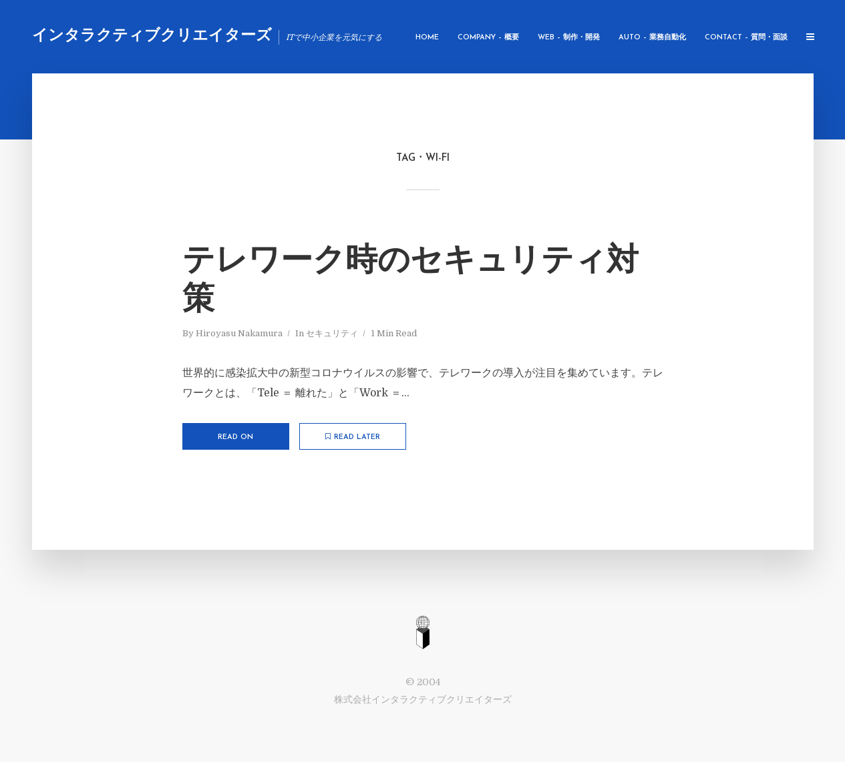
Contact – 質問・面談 (746, 37)
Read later (352, 437)
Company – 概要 (488, 37)
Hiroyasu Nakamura (239, 333)
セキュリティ (332, 333)
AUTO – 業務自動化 (652, 37)
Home (427, 37)
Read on (235, 437)
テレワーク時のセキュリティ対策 (410, 281)
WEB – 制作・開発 (569, 37)
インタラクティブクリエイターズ (152, 36)
